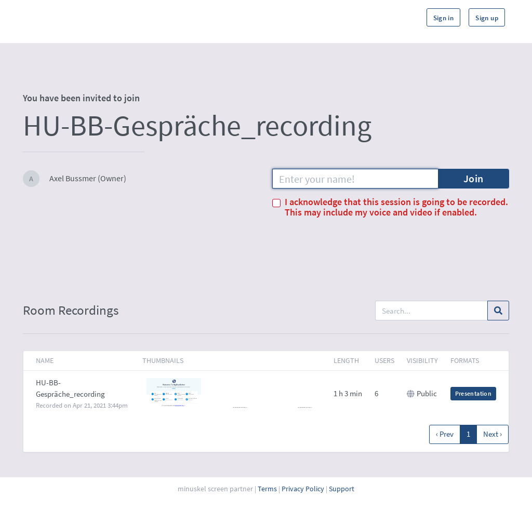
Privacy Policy (303, 488)
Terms (267, 488)
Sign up (486, 18)
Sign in (443, 18)
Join (473, 178)
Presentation (473, 393)
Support (341, 488)
